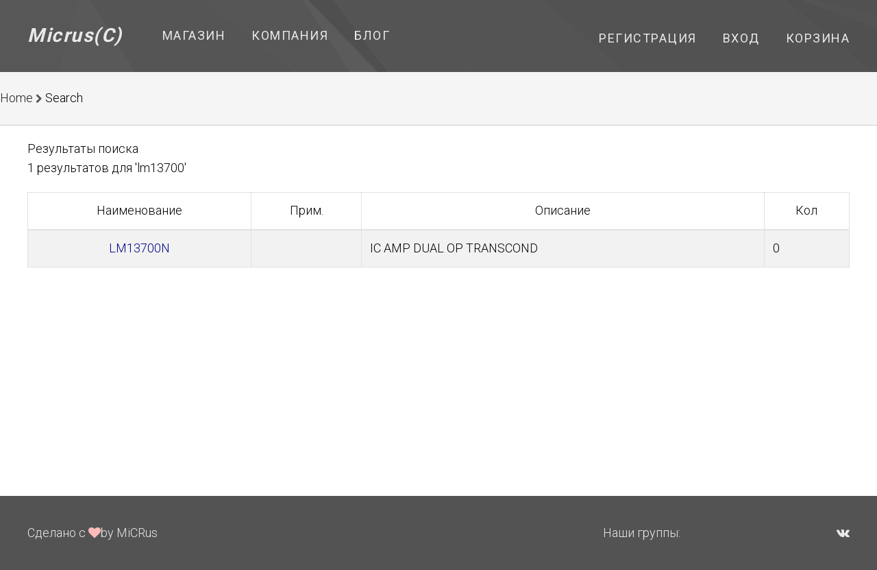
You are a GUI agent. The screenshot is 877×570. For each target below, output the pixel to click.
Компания (289, 35)
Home (16, 98)
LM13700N (139, 248)
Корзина (818, 38)
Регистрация (648, 38)
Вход (741, 38)
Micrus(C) (75, 35)
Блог (372, 35)
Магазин (194, 35)
